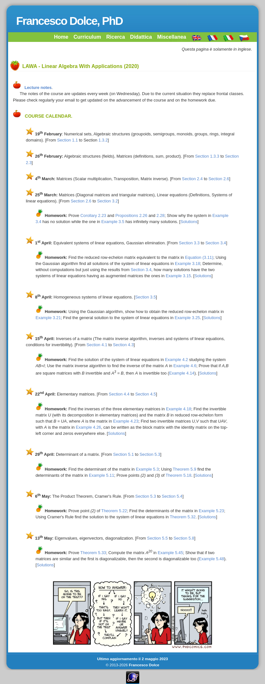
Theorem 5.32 (183, 516)
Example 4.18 (178, 408)
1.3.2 (103, 140)
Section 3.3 (189, 242)
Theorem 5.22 (114, 510)
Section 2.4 (192, 178)
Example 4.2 (176, 359)
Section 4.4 (119, 394)
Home (61, 37)
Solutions (188, 221)
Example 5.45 (170, 552)
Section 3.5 (145, 297)
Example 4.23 (125, 421)
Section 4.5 (145, 394)
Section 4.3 (123, 344)
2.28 (160, 215)
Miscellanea (171, 37)
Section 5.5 (157, 538)
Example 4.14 (181, 373)
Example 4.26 (88, 427)
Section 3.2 (107, 201)
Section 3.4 (215, 242)
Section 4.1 (97, 344)
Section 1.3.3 (207, 156)
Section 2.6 (218, 178)
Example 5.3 (147, 469)
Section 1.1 (67, 140)
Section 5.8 (184, 538)
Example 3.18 (187, 263)
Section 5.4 (172, 496)
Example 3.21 (48, 317)
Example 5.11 (101, 475)
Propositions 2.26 (131, 215)
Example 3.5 (112, 221)
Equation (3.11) (199, 257)
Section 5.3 (150, 454)
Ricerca (115, 37)
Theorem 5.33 (93, 552)
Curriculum (87, 37)
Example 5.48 (211, 558)
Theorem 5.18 (178, 475)
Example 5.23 (211, 510)
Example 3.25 (187, 317)
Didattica (141, 37)
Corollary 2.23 (93, 215)
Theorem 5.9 (184, 469)
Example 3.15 (178, 275)
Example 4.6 (184, 365)
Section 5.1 (123, 454)
